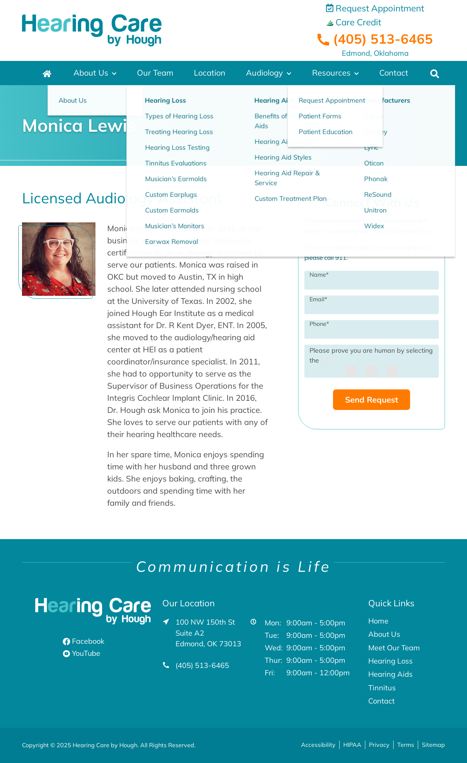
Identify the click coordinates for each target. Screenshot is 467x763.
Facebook (83, 641)
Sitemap (433, 744)
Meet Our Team (394, 647)
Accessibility (318, 744)
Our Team (155, 73)
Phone (319, 323)
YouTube (82, 653)
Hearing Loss (390, 661)
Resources (331, 73)
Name (319, 274)
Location (209, 73)
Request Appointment (375, 8)
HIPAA (352, 744)
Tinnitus (382, 687)
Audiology (265, 73)
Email (318, 298)
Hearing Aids (390, 674)
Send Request (371, 400)
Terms (405, 744)
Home (378, 621)
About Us (91, 73)
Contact (394, 73)
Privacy (379, 744)
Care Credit (353, 22)
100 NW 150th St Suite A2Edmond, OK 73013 (208, 632)
